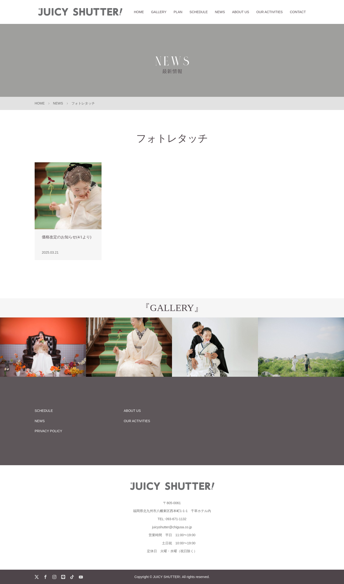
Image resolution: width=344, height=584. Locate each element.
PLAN (178, 12)
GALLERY (158, 12)
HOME (139, 12)
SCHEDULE (198, 12)
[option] (43, 347)
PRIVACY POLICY (48, 431)
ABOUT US (240, 12)
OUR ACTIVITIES (269, 12)
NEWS (220, 12)
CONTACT (298, 12)
